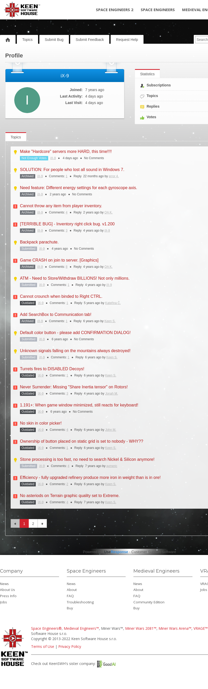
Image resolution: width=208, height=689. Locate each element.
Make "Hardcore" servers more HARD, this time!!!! (66, 151)
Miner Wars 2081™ (140, 628)
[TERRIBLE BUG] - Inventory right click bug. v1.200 (67, 224)
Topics (27, 40)
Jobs (3, 602)
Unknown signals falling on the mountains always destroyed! (75, 351)
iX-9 (53, 158)
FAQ (70, 596)
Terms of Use (42, 646)
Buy (70, 608)
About (72, 589)
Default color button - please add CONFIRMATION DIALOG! (75, 332)
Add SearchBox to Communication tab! (55, 314)
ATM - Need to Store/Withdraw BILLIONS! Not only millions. (75, 278)
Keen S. (110, 321)
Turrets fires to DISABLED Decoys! (52, 369)
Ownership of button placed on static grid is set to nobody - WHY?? (81, 441)
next (42, 523)
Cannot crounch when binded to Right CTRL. (61, 296)
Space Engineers (158, 9)
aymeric (111, 466)
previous (15, 523)
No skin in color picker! (41, 423)
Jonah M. (111, 393)
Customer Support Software (153, 552)
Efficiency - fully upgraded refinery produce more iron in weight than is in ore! (90, 477)
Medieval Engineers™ (81, 628)
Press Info (8, 596)
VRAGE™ (200, 628)
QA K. (108, 212)
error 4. (114, 176)
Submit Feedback (90, 40)
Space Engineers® (46, 628)
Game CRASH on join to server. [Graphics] (59, 260)
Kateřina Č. (113, 303)
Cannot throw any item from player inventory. (61, 206)
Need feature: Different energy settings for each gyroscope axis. (78, 188)
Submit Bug (54, 40)
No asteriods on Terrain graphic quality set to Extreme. (70, 495)
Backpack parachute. (39, 242)
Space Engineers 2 (114, 9)
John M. (110, 430)
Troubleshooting (80, 602)
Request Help (127, 40)
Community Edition (148, 602)
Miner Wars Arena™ (175, 628)
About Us (7, 589)
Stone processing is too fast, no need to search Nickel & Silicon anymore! (87, 459)
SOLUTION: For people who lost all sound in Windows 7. (72, 169)
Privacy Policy (69, 646)
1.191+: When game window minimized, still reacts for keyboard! (79, 405)
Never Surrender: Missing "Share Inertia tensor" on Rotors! (74, 387)
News (4, 583)
